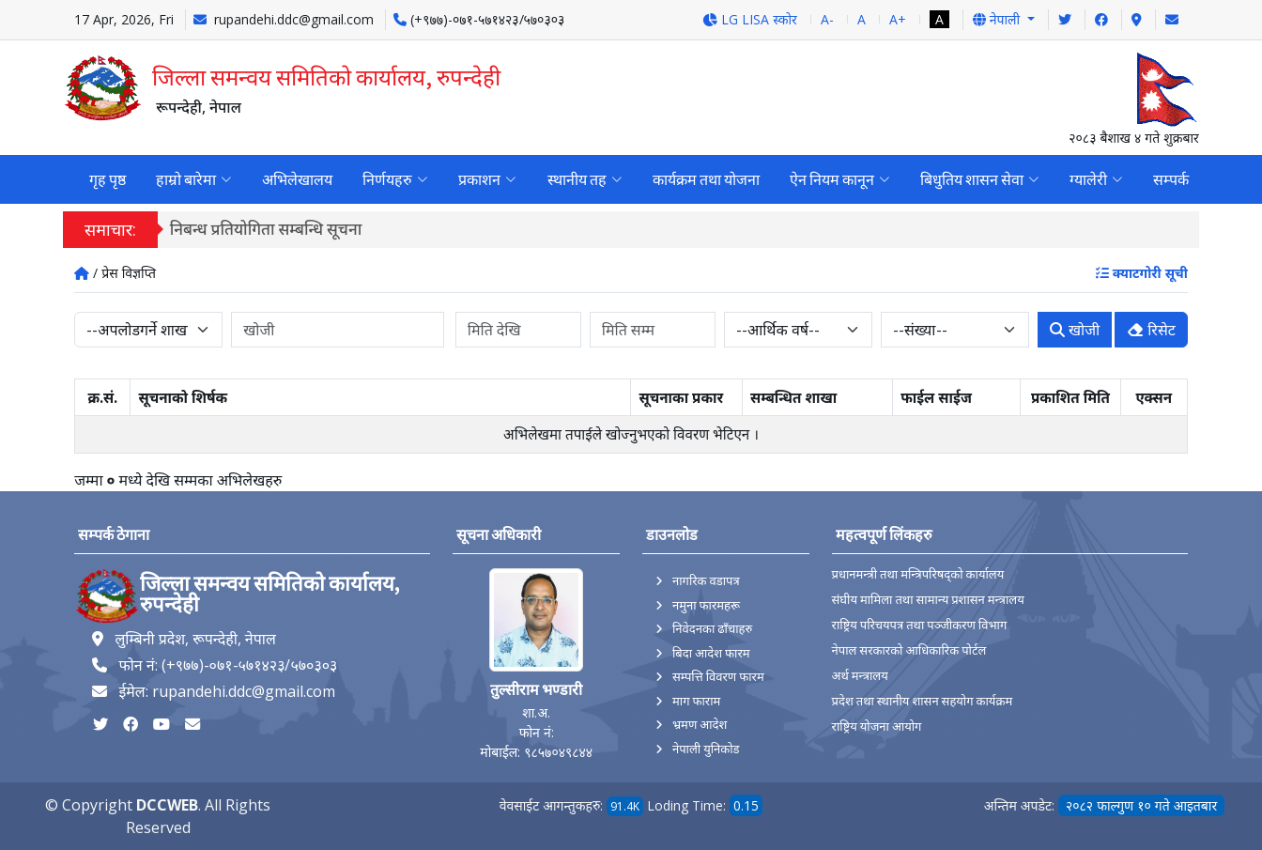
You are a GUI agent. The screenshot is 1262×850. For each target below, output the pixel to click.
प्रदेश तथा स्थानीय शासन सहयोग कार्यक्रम (922, 701)
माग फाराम (696, 700)
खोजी (1075, 329)
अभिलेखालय (297, 179)
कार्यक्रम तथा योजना (705, 179)
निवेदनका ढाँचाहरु (712, 628)
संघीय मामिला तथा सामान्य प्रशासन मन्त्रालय (928, 600)
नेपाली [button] (998, 19)
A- (827, 19)
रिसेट (1151, 329)
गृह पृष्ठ (107, 179)
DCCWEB (167, 805)
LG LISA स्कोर (749, 19)
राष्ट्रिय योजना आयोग (877, 726)
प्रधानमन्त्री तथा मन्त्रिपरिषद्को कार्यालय (918, 574)
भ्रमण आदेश (699, 724)
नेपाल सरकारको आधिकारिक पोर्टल (909, 650)
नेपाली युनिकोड (706, 748)
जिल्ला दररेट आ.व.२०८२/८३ (263, 229)
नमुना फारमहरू (706, 604)
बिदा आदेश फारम (711, 652)
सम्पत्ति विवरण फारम (718, 676)
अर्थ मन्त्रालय (860, 676)
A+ (897, 19)
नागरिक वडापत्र (706, 580)
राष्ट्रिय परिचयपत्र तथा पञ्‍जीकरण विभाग (920, 625)
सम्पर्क (1170, 179)
